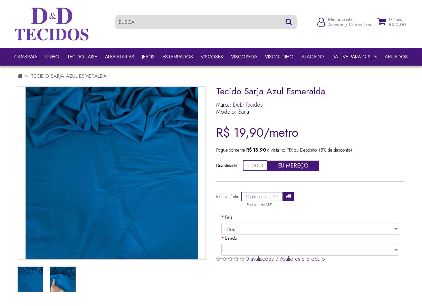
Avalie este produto (302, 259)
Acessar (336, 24)
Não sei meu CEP (259, 204)
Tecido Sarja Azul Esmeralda (69, 76)
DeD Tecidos (248, 105)
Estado (231, 238)
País (228, 217)
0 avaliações (260, 259)
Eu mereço (293, 166)
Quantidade (226, 166)
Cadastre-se (360, 24)
